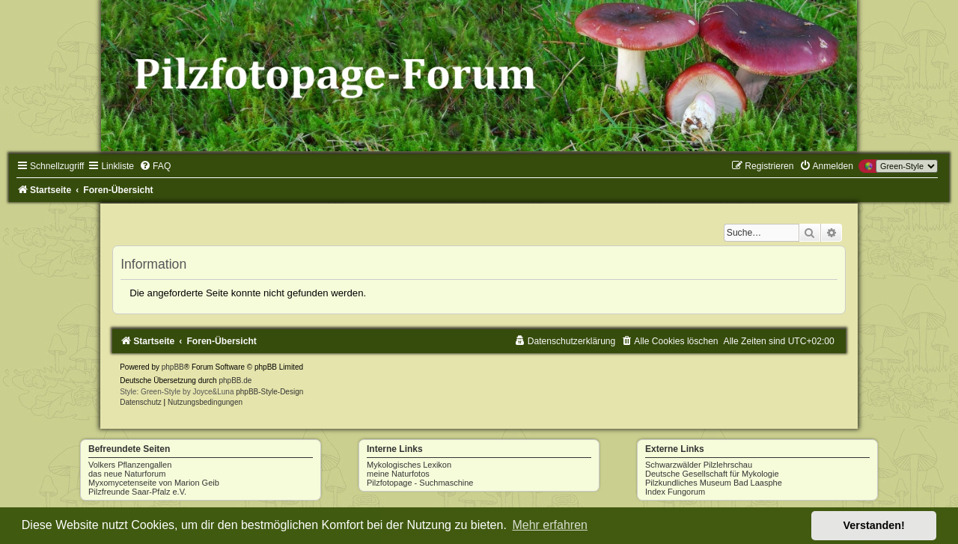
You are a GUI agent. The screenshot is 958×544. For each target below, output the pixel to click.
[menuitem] (155, 166)
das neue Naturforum (126, 473)
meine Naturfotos (398, 473)
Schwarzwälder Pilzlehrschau (698, 464)
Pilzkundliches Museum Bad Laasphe (713, 482)
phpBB (173, 367)
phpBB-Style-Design (269, 392)
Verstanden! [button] (874, 525)
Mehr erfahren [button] (550, 525)
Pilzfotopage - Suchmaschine (420, 482)
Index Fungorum (675, 491)
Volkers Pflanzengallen (129, 464)
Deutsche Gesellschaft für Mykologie (712, 473)
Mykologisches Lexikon (409, 464)
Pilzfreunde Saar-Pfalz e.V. (137, 491)
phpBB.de (235, 380)
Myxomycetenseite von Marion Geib (153, 482)
